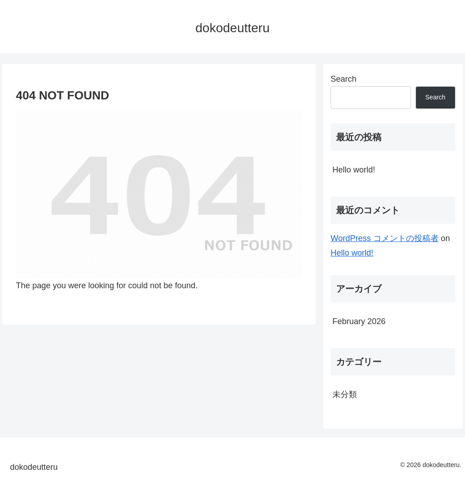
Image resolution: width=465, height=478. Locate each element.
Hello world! (353, 169)
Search (343, 79)
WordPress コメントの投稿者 (385, 238)
